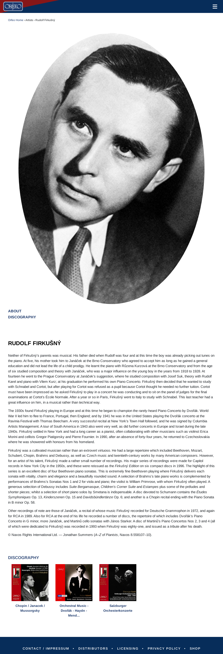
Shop (195, 648)
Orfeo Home (15, 20)
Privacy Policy (164, 648)
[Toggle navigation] (214, 6)
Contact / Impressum (46, 648)
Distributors (93, 648)
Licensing (128, 648)
